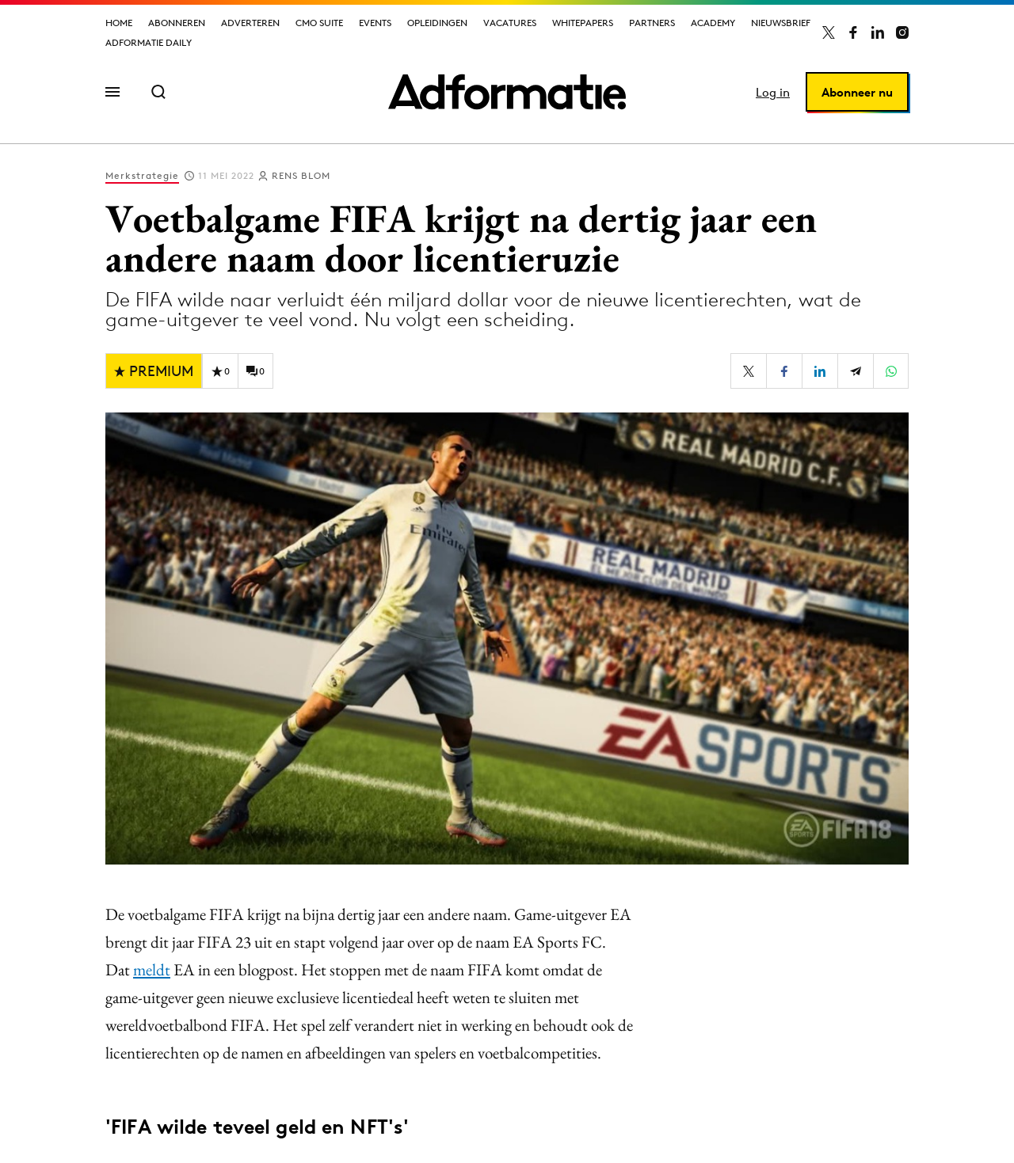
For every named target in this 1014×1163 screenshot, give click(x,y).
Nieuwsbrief (780, 23)
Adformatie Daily (148, 42)
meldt (151, 969)
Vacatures (509, 23)
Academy (713, 23)
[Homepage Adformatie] (507, 92)
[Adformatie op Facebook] (853, 32)
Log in (773, 92)
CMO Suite (319, 23)
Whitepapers (582, 23)
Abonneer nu (857, 92)
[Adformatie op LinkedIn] (877, 32)
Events (375, 23)
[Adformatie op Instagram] (902, 32)
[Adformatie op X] (828, 32)
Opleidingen (437, 23)
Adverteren (250, 23)
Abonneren (176, 23)
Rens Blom (301, 175)
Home (118, 23)
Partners (652, 23)
